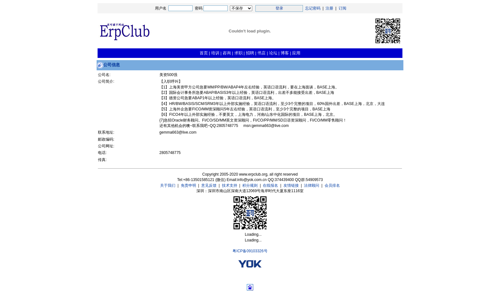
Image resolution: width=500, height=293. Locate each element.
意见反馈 (209, 185)
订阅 (342, 8)
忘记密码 (312, 8)
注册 (329, 8)
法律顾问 (311, 185)
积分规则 (250, 185)
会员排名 (332, 185)
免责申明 (188, 185)
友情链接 (291, 185)
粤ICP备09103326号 (249, 251)
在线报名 (270, 185)
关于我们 (167, 185)
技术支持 (229, 185)
